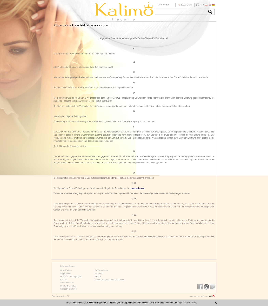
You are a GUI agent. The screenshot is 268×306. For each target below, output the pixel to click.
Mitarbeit (99, 273)
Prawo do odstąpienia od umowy (109, 279)
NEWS (98, 276)
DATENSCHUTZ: (68, 286)
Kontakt (63, 279)
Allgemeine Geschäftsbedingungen (70, 275)
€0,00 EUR (186, 4)
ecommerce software (198, 296)
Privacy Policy (190, 303)
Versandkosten (67, 283)
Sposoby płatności (68, 289)
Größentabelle (101, 270)
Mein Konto (163, 4)
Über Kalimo (66, 270)
